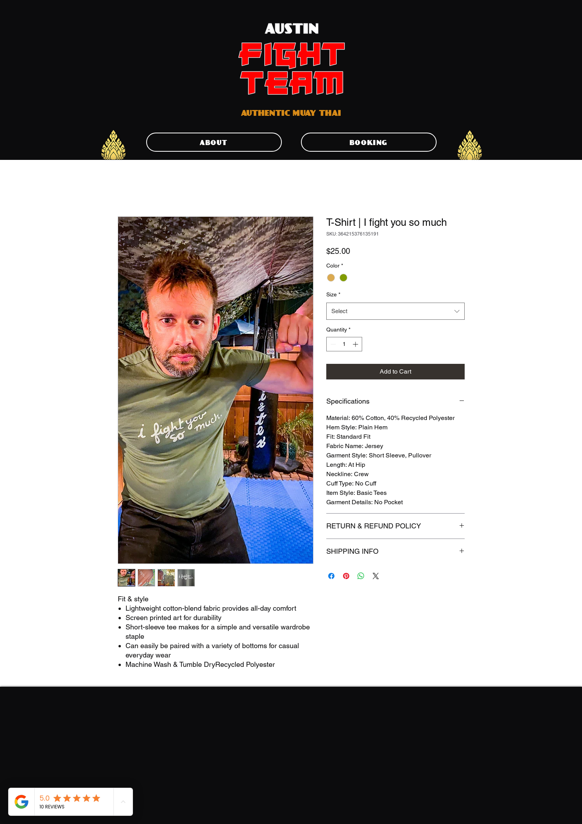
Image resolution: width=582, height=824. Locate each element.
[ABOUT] (214, 142)
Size (333, 294)
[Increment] (356, 344)
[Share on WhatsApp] (361, 576)
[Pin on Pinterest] (346, 576)
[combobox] (395, 311)
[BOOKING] (369, 142)
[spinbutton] (344, 344)
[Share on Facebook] (331, 576)
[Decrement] (332, 344)
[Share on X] (375, 576)
